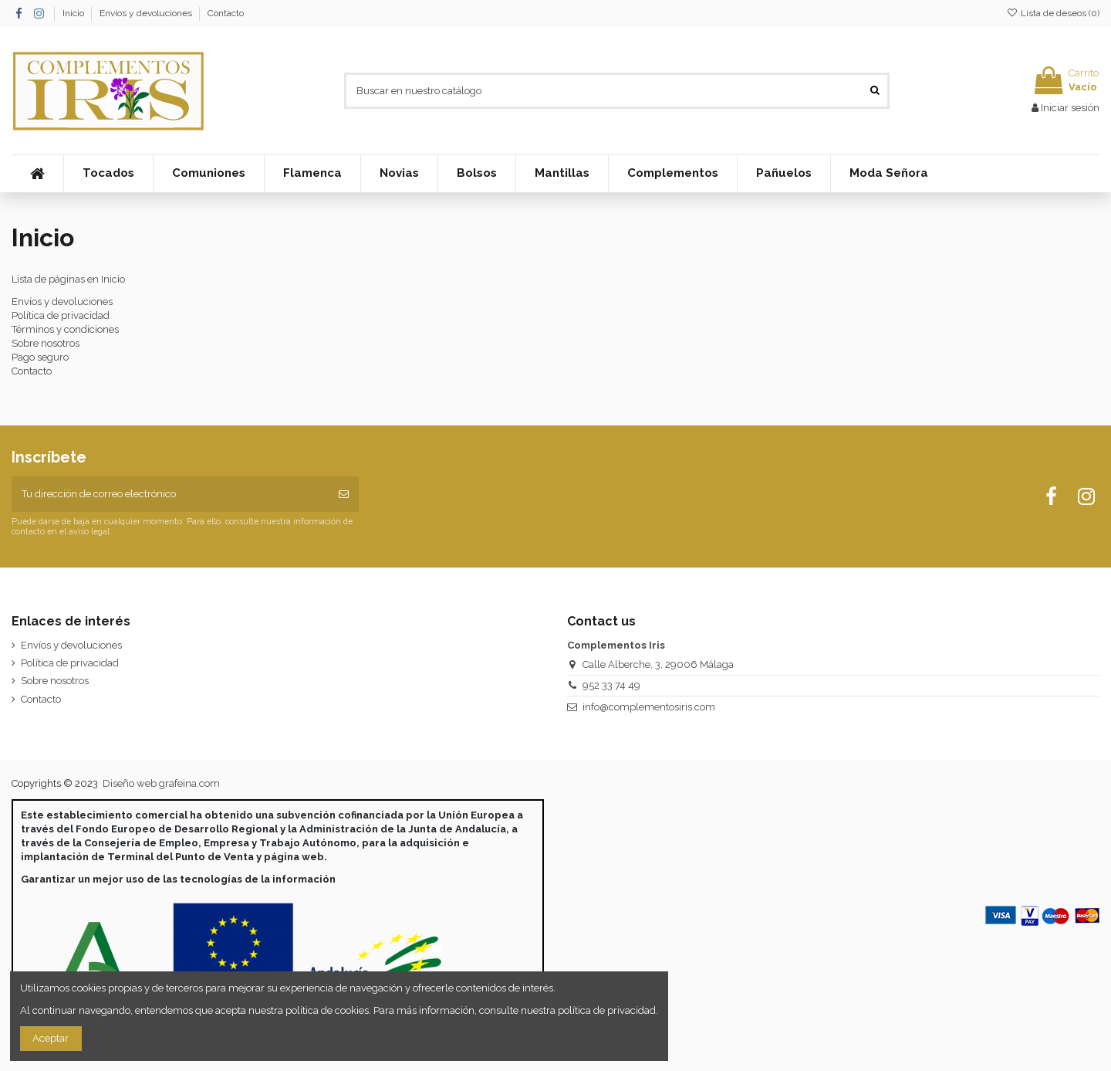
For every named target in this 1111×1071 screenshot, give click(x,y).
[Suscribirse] (344, 494)
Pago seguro (40, 357)
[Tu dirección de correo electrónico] (170, 494)
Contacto (226, 13)
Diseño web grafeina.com (161, 783)
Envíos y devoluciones (147, 13)
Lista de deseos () (1053, 13)
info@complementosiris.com (649, 707)
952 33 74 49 (611, 685)
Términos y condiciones (65, 329)
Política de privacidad (61, 315)
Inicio (74, 13)
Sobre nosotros (45, 343)
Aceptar (50, 1038)
